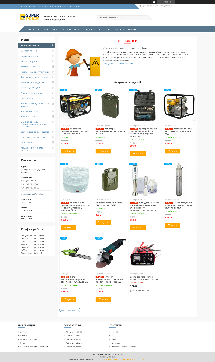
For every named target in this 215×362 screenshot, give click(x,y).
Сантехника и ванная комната (35, 132)
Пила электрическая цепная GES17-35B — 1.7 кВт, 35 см (74, 279)
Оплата (23, 335)
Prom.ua (120, 354)
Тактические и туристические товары (35, 104)
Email (113, 335)
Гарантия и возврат (29, 339)
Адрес (114, 339)
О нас (108, 29)
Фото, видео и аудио (30, 87)
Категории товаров (47, 29)
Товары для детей (29, 111)
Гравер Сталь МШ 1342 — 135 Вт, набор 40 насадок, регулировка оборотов (144, 132)
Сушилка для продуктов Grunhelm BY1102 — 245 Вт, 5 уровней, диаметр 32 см (75, 206)
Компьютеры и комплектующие (36, 72)
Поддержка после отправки (123, 346)
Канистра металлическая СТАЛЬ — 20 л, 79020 (110, 131)
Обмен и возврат (73, 339)
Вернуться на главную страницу (118, 63)
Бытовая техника (29, 50)
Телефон (115, 332)
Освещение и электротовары (34, 137)
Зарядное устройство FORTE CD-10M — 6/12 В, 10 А (144, 278)
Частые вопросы (73, 335)
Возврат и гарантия (92, 29)
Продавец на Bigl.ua (108, 357)
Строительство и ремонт (33, 93)
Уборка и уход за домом (32, 82)
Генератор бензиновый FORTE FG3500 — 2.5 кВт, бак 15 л (74, 131)
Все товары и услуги (70, 310)
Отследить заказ (73, 346)
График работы (118, 343)
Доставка (24, 332)
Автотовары (27, 142)
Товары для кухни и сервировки (36, 77)
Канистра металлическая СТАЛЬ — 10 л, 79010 (109, 203)
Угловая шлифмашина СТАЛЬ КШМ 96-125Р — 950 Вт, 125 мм (109, 279)
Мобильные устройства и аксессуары (33, 149)
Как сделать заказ (74, 332)
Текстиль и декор (29, 116)
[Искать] (146, 17)
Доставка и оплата (70, 29)
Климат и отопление (30, 66)
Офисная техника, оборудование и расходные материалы (34, 124)
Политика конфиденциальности (34, 346)
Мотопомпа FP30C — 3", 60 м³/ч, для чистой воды (178, 131)
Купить (70, 151)
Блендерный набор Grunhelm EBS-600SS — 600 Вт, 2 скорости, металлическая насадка (144, 206)
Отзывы (132, 29)
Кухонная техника (29, 56)
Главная (30, 29)
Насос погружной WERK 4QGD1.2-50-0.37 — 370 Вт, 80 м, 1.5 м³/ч (179, 205)
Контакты (119, 29)
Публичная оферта (74, 343)
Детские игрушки (29, 61)
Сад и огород (27, 98)
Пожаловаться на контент (107, 359)
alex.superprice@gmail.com (33, 194)
